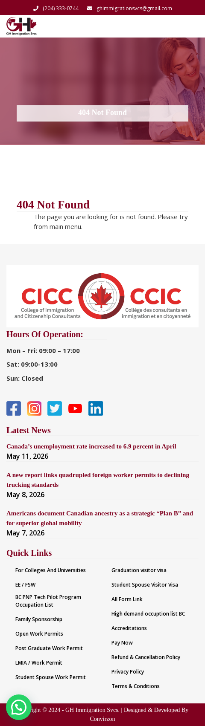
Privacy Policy (127, 671)
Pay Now (122, 642)
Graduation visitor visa (139, 570)
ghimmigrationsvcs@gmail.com (129, 8)
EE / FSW (25, 584)
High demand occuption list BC (148, 613)
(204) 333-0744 (56, 8)
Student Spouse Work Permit (50, 677)
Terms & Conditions (135, 686)
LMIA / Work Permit (38, 662)
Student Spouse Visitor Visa (144, 584)
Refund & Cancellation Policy (145, 657)
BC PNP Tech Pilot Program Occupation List (48, 600)
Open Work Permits (39, 633)
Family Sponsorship (38, 619)
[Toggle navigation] (187, 26)
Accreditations (129, 628)
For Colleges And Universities (50, 570)
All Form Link (127, 599)
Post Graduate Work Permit (49, 648)
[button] (14, 708)
